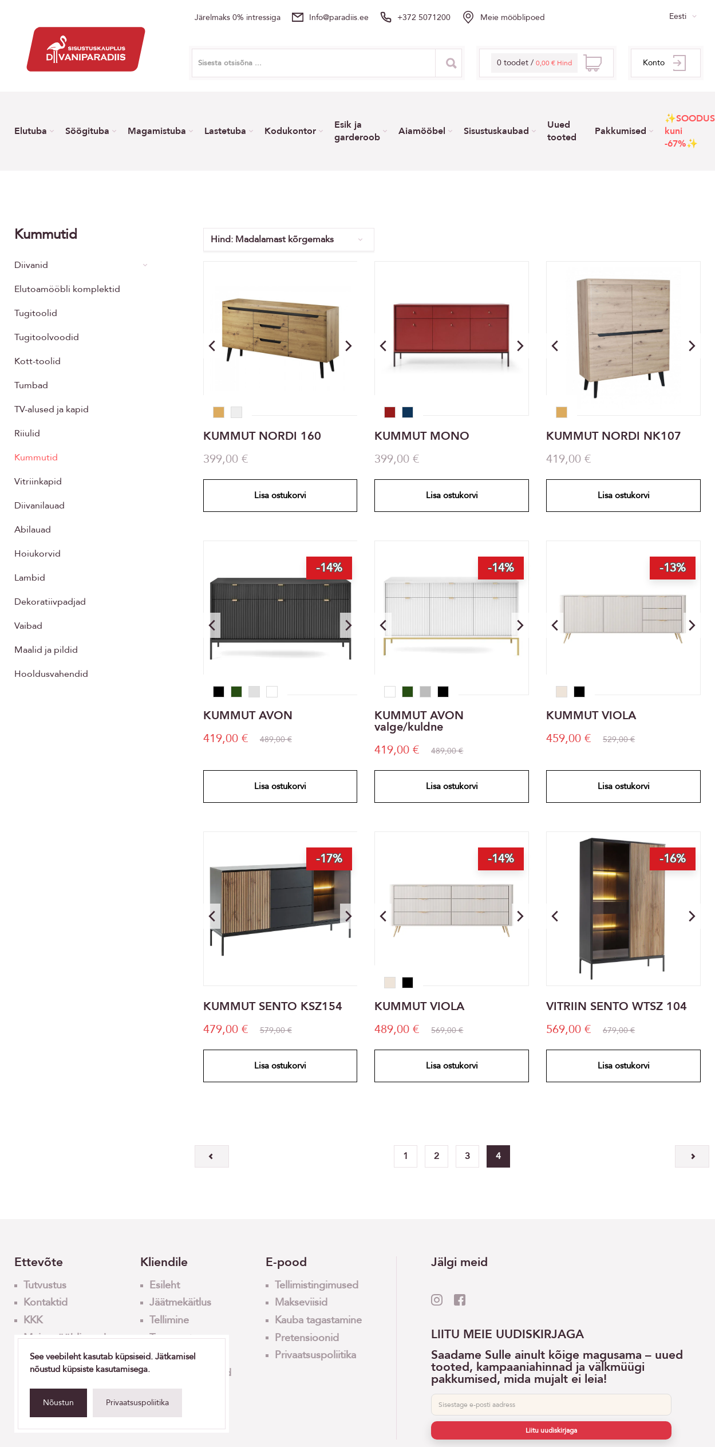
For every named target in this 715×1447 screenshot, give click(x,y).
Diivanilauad (39, 505)
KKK (32, 1320)
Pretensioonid (307, 1338)
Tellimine (169, 1320)
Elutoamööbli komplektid (67, 289)
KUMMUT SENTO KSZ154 (272, 1006)
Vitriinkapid (38, 481)
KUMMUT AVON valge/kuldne (419, 721)
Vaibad (28, 626)
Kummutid (36, 457)
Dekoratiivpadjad (50, 602)
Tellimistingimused (316, 1285)
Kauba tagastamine (318, 1320)
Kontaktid (45, 1302)
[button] (348, 345)
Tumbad (31, 385)
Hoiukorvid (37, 553)
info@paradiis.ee (339, 17)
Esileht (164, 1285)
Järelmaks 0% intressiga (238, 17)
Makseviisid (301, 1302)
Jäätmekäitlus (180, 1302)
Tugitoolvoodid (46, 337)
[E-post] (551, 1405)
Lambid (29, 577)
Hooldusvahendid (51, 674)
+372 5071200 (424, 17)
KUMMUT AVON (248, 715)
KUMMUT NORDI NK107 (613, 436)
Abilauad (32, 529)
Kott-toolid (37, 361)
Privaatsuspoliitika (137, 1402)
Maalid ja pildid (46, 650)
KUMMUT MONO (421, 436)
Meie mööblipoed (512, 17)
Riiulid (27, 433)
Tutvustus (44, 1285)
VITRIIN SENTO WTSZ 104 (616, 1006)
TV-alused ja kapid (51, 409)
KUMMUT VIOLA (591, 715)
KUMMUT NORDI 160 (262, 436)
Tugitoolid (35, 313)
